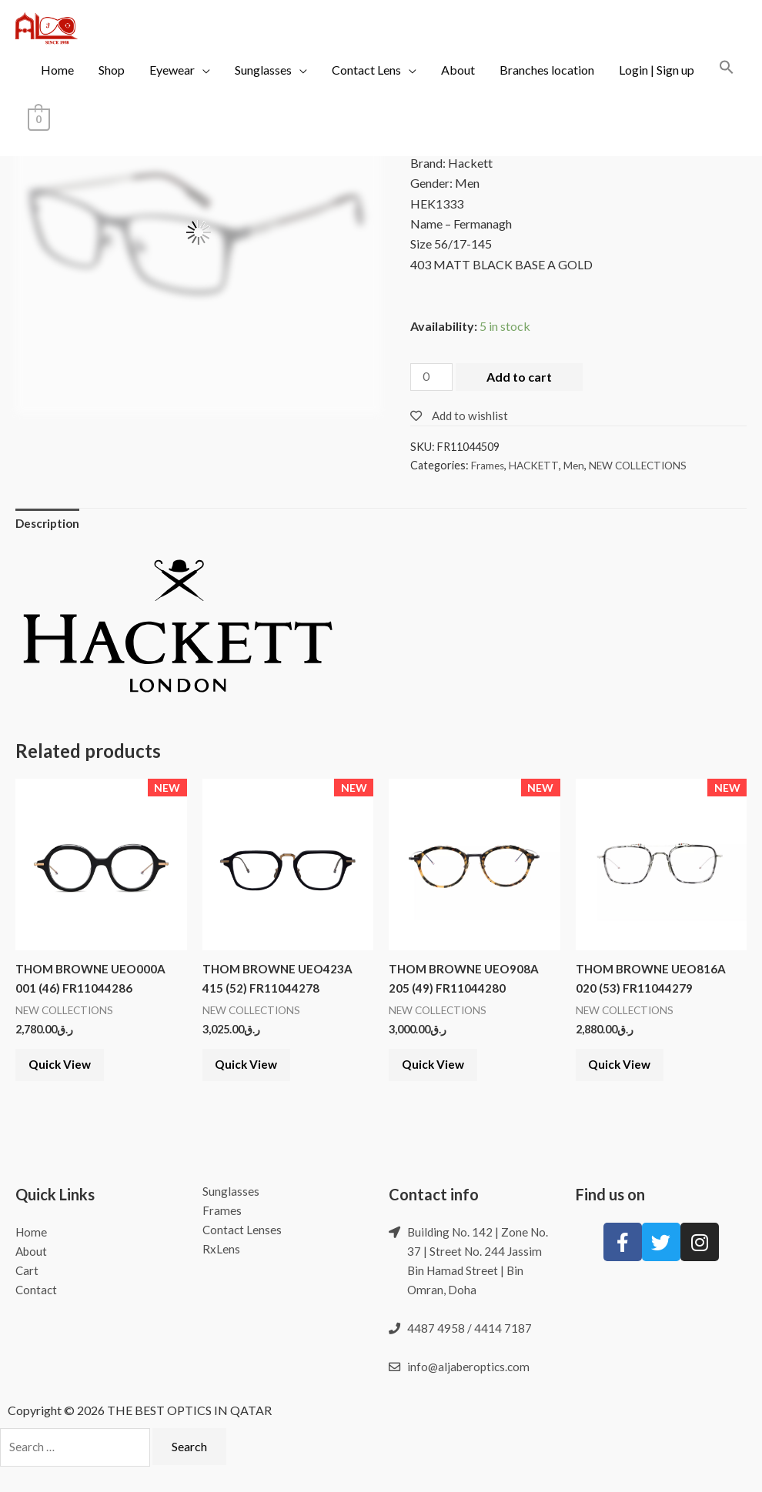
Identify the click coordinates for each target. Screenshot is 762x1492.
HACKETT (537, 465)
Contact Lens (366, 84)
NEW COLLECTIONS (646, 465)
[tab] (49, 526)
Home (57, 84)
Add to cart (521, 376)
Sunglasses (263, 84)
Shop (112, 84)
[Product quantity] (432, 377)
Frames (489, 465)
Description (49, 526)
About (458, 84)
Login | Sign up (656, 84)
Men (579, 465)
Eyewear (172, 84)
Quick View (67, 1074)
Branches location (547, 84)
